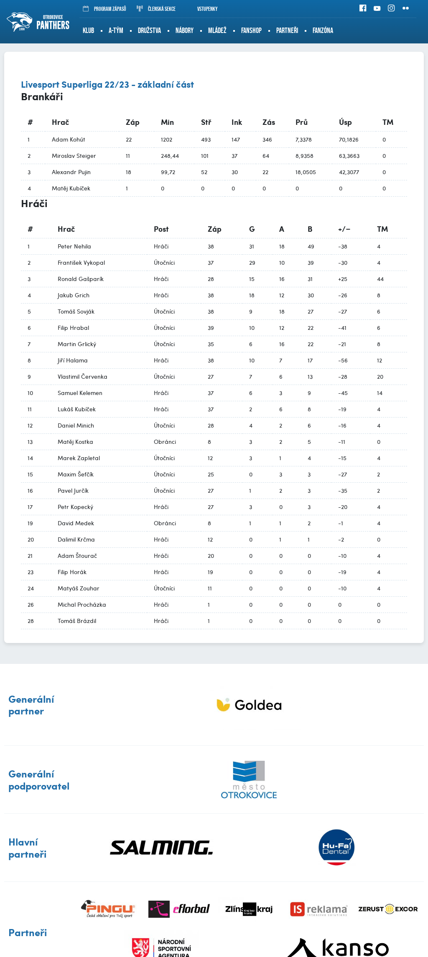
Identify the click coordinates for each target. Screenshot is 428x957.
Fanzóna (323, 30)
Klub (88, 30)
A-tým (116, 30)
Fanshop (251, 30)
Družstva (149, 30)
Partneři (287, 30)
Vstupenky (202, 8)
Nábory (185, 30)
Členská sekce (156, 8)
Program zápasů (104, 8)
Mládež (217, 30)
